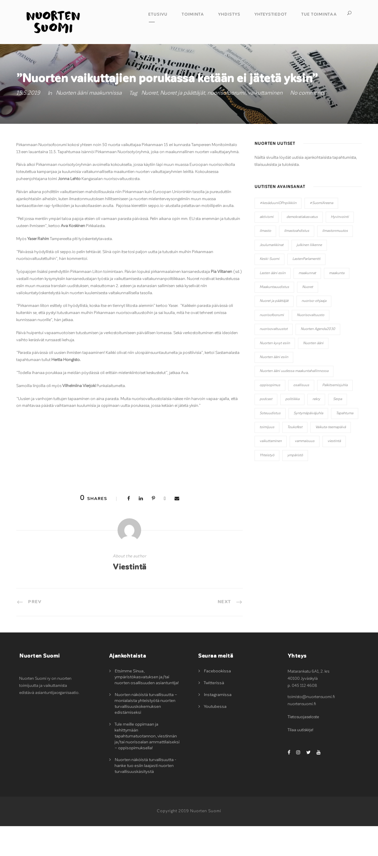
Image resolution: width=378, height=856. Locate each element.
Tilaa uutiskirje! (300, 760)
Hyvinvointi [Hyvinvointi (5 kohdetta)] (340, 247)
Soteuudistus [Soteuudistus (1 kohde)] (270, 443)
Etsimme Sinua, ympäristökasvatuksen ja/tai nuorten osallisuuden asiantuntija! (147, 707)
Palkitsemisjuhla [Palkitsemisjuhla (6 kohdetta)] (335, 415)
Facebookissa (217, 701)
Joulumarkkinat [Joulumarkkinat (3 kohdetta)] (272, 275)
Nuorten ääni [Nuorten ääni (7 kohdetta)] (313, 373)
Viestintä (129, 597)
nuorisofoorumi (226, 123)
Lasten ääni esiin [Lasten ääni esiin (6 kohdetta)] (273, 303)
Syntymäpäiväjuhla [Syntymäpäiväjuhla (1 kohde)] (308, 443)
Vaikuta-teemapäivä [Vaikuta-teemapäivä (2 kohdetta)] (330, 457)
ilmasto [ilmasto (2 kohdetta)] (265, 261)
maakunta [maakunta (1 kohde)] (336, 303)
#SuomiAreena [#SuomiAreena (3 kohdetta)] (321, 232)
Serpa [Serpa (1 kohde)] (337, 429)
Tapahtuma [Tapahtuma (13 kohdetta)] (344, 443)
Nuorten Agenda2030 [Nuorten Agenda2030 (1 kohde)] (318, 359)
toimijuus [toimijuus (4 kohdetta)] (267, 457)
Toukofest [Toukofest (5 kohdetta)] (294, 457)
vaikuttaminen (265, 123)
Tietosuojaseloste (303, 747)
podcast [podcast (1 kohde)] (266, 429)
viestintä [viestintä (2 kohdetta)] (334, 471)
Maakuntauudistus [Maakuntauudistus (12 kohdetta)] (274, 317)
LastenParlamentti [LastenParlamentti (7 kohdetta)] (306, 289)
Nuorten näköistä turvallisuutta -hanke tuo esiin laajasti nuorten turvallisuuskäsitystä (145, 795)
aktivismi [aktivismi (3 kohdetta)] (266, 247)
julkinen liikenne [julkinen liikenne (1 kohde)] (309, 275)
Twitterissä (214, 713)
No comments (307, 123)
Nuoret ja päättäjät (182, 123)
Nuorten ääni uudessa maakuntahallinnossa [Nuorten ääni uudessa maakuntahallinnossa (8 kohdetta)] (294, 401)
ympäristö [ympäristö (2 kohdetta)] (295, 485)
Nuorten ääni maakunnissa (89, 123)
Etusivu (157, 14)
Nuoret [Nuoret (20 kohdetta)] (307, 317)
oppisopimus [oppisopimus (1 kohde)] (270, 415)
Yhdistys (229, 14)
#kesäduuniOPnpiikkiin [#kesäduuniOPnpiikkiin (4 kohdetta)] (278, 232)
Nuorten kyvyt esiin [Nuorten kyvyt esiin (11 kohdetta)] (275, 373)
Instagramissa (218, 724)
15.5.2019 (28, 123)
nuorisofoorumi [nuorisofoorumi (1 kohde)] (272, 345)
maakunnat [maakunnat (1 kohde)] (307, 303)
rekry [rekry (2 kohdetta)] (316, 429)
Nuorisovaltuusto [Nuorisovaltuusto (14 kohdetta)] (310, 345)
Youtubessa (215, 736)
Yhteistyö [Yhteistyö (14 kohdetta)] (267, 485)
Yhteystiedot (271, 14)
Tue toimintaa (319, 14)
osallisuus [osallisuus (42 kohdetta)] (301, 415)
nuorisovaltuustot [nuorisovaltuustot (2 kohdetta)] (274, 359)
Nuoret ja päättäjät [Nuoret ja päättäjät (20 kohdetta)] (274, 331)
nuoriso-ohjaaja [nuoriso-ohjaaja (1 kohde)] (314, 331)
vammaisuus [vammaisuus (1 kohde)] (305, 471)
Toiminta (193, 14)
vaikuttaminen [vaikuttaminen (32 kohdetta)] (271, 471)
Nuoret (149, 123)
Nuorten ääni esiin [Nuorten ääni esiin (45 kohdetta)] (274, 387)
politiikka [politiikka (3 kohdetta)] (292, 429)
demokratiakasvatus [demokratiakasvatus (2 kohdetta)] (302, 247)
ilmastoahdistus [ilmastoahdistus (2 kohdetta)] (296, 261)
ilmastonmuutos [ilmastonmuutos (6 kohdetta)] (335, 261)
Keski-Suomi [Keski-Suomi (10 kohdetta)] (269, 289)
